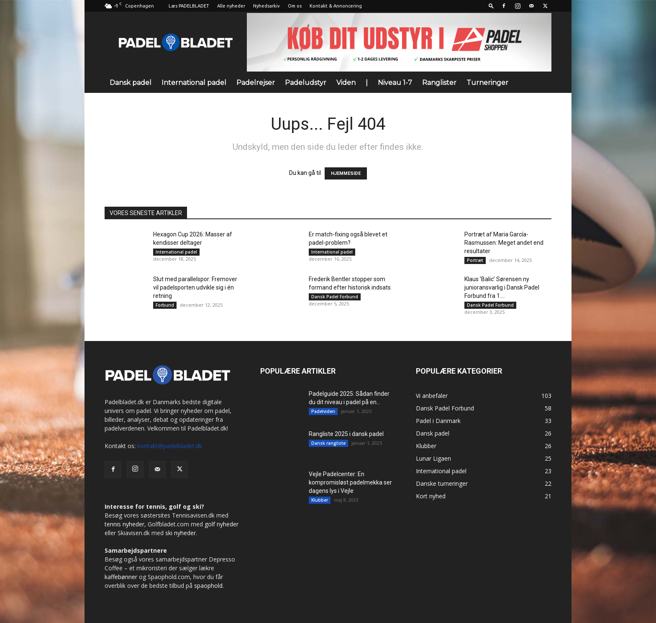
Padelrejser (255, 83)
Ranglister (439, 83)
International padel (193, 83)
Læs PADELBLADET (189, 5)
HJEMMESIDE (346, 173)
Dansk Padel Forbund (334, 297)
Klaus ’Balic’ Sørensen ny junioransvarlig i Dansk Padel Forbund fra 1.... (501, 287)
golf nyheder (221, 524)
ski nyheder (180, 533)
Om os (295, 5)
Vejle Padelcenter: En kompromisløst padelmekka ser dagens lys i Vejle (350, 482)
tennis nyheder (124, 524)
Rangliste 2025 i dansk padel (346, 434)
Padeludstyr (305, 83)
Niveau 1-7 (395, 83)
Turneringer (487, 83)
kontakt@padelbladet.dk (169, 446)
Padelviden (323, 411)
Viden (346, 83)
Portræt (475, 260)
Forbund (165, 305)
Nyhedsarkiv (266, 5)
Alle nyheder (231, 5)
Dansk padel (130, 83)
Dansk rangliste (328, 443)
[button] (491, 6)
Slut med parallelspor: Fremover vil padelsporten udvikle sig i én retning (195, 287)
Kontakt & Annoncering (336, 5)
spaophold (208, 586)
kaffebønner (121, 577)
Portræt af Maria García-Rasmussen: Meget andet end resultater (503, 242)
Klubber (319, 500)
